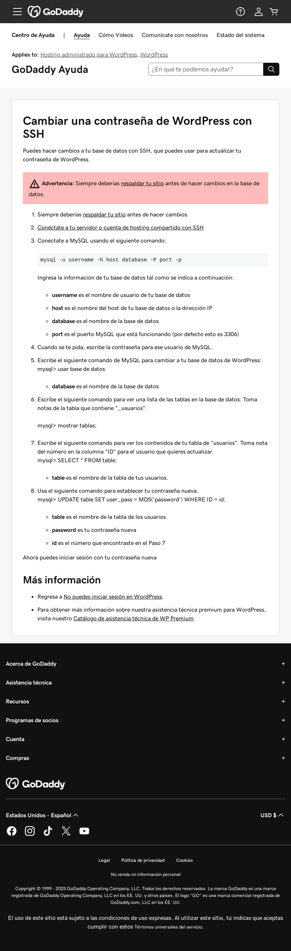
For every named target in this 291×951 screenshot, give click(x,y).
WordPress (154, 54)
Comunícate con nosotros (175, 35)
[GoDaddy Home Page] (36, 784)
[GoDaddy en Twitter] (66, 835)
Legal (104, 860)
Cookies (184, 860)
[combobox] (205, 69)
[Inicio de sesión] (258, 11)
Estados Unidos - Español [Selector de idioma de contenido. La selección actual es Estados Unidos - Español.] (43, 815)
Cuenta (15, 739)
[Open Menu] (14, 12)
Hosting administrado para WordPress (88, 54)
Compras (17, 758)
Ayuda (82, 35)
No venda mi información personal (146, 874)
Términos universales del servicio (168, 927)
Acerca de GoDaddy (31, 663)
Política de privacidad (143, 860)
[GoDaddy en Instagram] (30, 835)
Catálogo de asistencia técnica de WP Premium (133, 618)
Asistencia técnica (29, 682)
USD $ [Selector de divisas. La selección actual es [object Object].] (272, 815)
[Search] (271, 69)
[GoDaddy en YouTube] (84, 835)
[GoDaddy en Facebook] (11, 835)
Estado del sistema (240, 35)
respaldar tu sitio (142, 183)
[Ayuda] (240, 11)
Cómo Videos (115, 35)
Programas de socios (32, 720)
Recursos (17, 701)
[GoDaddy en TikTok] (48, 835)
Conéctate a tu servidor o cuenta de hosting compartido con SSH (120, 227)
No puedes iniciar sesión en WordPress (113, 596)
